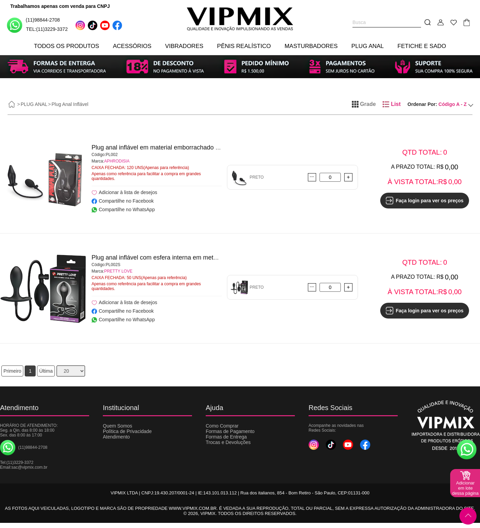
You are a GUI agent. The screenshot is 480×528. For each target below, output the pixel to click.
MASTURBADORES (311, 46)
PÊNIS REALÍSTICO (244, 46)
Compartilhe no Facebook (123, 201)
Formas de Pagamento (230, 431)
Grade (364, 104)
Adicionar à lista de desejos (124, 192)
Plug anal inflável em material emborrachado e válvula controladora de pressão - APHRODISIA (221, 147)
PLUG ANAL (367, 46)
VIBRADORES (184, 46)
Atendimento (116, 437)
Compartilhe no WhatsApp (123, 209)
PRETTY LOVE (118, 271)
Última (46, 371)
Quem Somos (117, 426)
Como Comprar (222, 426)
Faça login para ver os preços (425, 200)
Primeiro (12, 371)
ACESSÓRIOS (132, 46)
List (391, 104)
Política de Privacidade (127, 431)
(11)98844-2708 (33, 25)
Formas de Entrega (226, 437)
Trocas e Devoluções (228, 442)
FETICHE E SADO (421, 46)
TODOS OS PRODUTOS (66, 46)
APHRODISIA (117, 161)
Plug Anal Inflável (69, 104)
